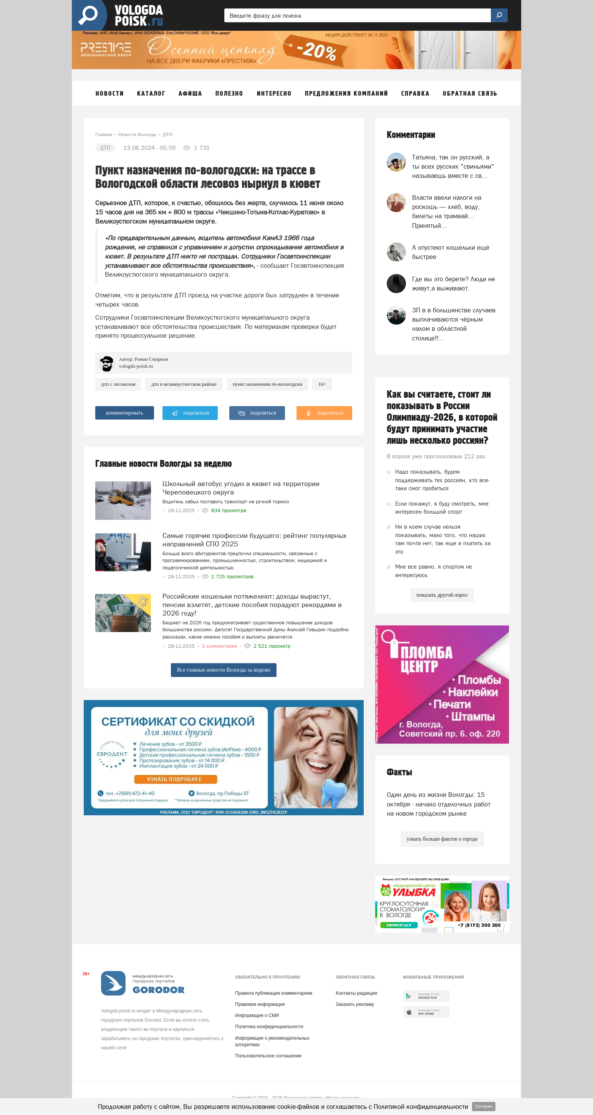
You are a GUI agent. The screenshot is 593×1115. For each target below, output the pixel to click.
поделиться (190, 413)
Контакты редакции (356, 993)
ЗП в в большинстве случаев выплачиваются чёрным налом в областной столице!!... (453, 324)
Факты (399, 772)
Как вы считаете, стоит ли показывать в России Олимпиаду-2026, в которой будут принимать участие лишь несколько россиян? (442, 417)
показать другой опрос (442, 595)
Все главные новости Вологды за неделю (223, 670)
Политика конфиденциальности (269, 1026)
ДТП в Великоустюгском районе (183, 384)
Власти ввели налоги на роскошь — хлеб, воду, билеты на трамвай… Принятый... (446, 211)
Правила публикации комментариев (273, 993)
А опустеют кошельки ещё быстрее (450, 252)
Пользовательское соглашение (268, 1056)
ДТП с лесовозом (118, 384)
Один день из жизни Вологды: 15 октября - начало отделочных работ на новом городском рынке (438, 804)
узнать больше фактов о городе (442, 839)
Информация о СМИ (257, 1015)
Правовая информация (260, 1004)
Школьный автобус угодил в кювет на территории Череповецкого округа (241, 488)
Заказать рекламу (355, 1004)
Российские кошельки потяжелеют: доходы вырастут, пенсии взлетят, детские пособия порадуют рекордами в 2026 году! (252, 604)
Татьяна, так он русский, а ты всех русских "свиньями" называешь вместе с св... (453, 166)
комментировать (124, 413)
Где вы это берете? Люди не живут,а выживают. (453, 283)
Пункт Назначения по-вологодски (267, 384)
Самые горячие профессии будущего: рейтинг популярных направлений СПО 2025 (254, 539)
